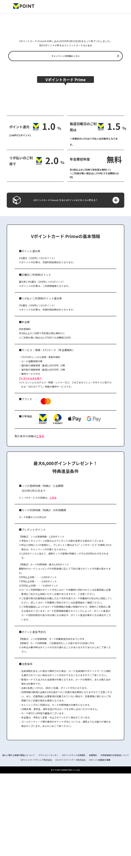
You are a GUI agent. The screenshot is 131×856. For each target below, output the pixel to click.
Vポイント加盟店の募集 (99, 842)
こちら (88, 91)
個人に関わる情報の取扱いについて (18, 837)
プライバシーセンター (48, 837)
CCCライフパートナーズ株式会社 (70, 842)
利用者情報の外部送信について (115, 837)
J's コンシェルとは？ (30, 460)
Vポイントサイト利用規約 (73, 837)
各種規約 (93, 837)
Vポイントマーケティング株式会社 (36, 842)
